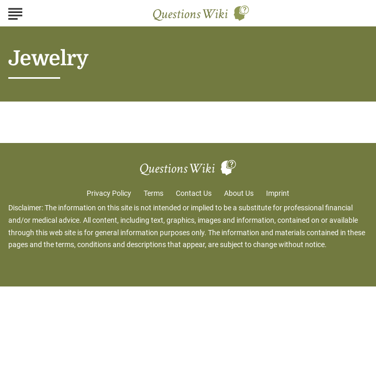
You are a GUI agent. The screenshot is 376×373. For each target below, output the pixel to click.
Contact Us (194, 193)
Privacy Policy (109, 193)
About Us (239, 193)
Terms (153, 193)
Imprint (277, 193)
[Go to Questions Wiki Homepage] (201, 13)
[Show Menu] (15, 12)
